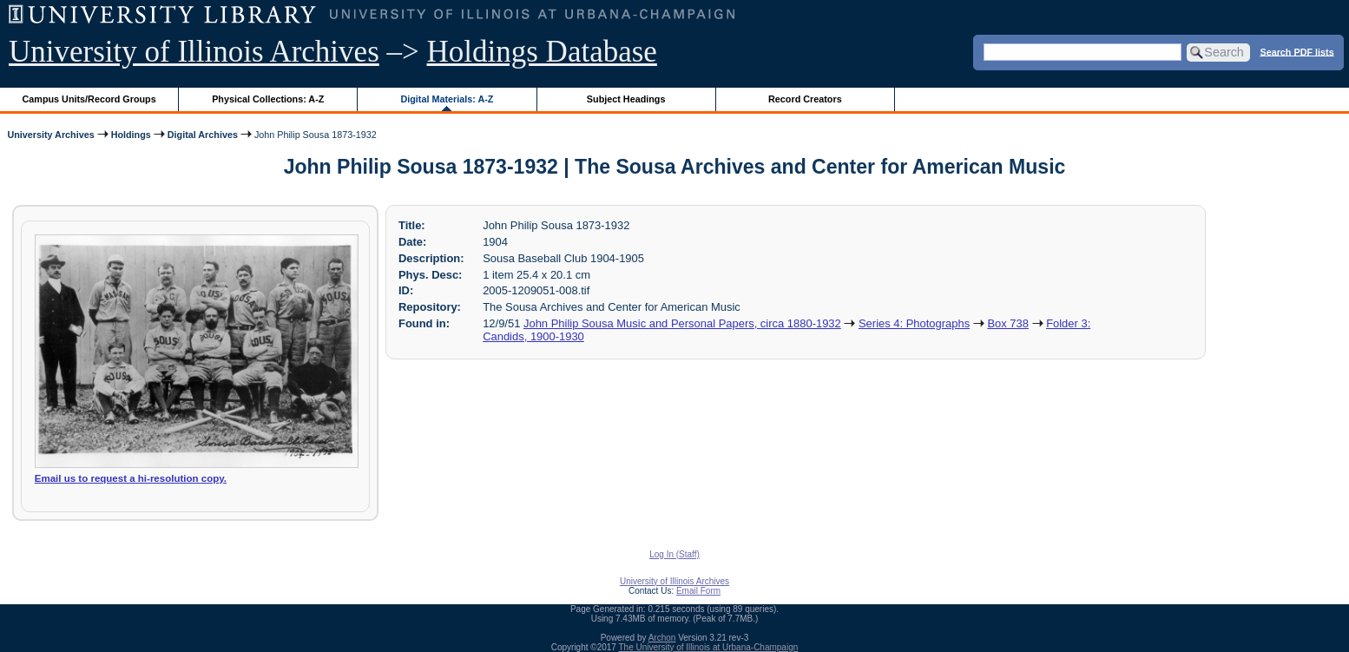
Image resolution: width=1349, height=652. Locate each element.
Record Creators (805, 99)
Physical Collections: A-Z (268, 99)
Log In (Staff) (674, 554)
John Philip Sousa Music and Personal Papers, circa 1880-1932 (682, 323)
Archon (662, 637)
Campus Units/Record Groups (89, 99)
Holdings (131, 134)
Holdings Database (542, 52)
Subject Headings (626, 99)
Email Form (698, 591)
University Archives (50, 134)
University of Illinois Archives (194, 52)
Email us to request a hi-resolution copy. (131, 478)
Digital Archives (203, 134)
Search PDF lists (1296, 51)
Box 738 (1008, 323)
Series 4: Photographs (914, 323)
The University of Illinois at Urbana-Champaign (709, 647)
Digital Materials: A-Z (446, 99)
